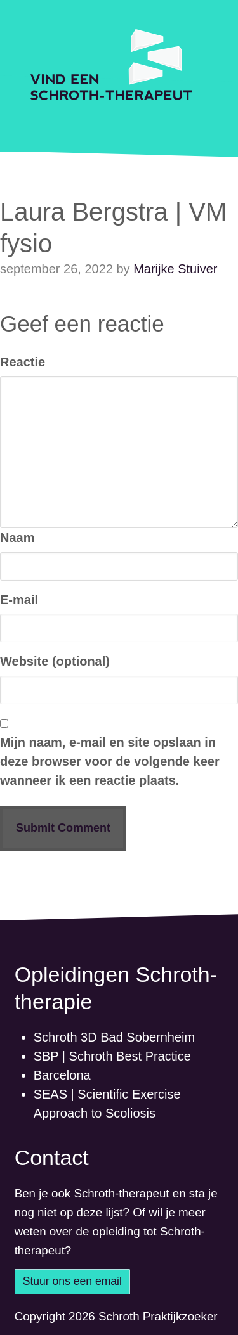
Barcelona (62, 1075)
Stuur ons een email (72, 1281)
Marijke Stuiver (175, 269)
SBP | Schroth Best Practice (112, 1056)
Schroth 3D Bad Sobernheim (114, 1037)
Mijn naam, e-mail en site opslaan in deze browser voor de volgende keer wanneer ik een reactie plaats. (110, 761)
